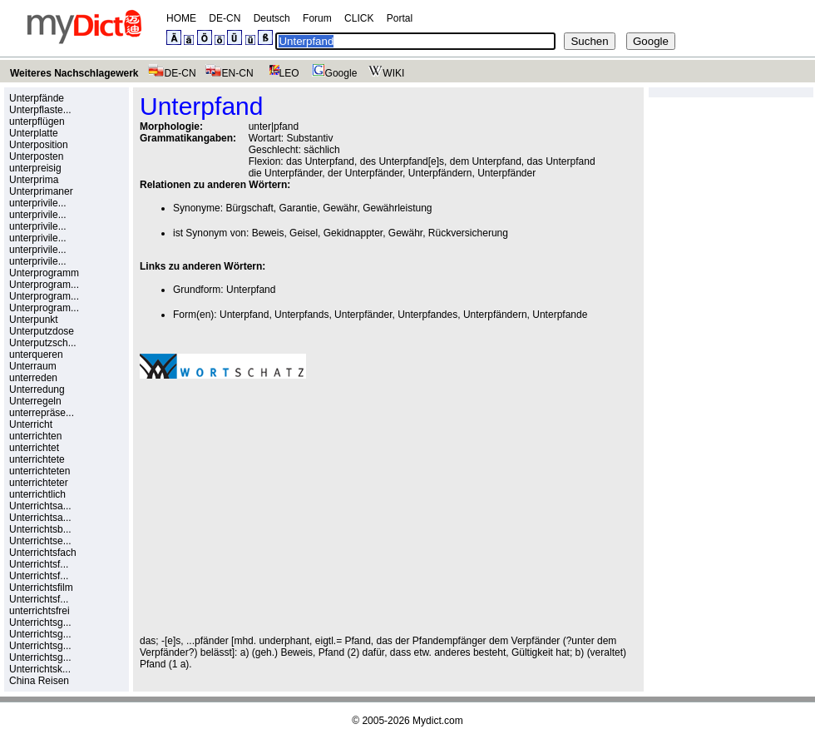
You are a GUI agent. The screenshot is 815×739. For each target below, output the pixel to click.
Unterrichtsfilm (41, 587)
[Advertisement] (279, 506)
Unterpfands (301, 314)
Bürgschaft (249, 208)
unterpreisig (35, 168)
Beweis (268, 233)
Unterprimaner (41, 191)
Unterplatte (33, 133)
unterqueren (36, 354)
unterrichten (35, 436)
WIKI (384, 73)
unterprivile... (38, 203)
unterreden (33, 378)
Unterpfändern (495, 314)
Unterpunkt (33, 319)
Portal (399, 18)
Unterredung (37, 389)
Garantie (298, 208)
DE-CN (224, 18)
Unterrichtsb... (40, 529)
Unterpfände (36, 98)
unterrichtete (37, 459)
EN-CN (229, 73)
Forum (317, 18)
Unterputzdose (41, 331)
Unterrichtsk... (40, 669)
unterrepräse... (41, 413)
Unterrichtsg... (40, 622)
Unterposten (36, 156)
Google (333, 73)
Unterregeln (35, 401)
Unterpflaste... (40, 110)
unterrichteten (39, 471)
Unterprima (33, 180)
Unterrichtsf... (38, 564)
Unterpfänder (363, 314)
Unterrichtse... (40, 541)
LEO (280, 73)
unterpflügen (37, 121)
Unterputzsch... (43, 343)
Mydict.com (437, 721)
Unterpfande (559, 314)
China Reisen (39, 681)
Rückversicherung (468, 233)
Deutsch (272, 18)
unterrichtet (34, 448)
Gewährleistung (397, 208)
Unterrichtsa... (40, 506)
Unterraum (33, 366)
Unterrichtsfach (43, 552)
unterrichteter (38, 483)
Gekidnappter (353, 233)
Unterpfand (250, 289)
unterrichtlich (37, 494)
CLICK (358, 18)
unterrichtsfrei (39, 611)
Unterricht (30, 424)
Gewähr (340, 208)
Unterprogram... (44, 284)
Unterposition (38, 145)
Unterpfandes (427, 314)
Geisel (303, 233)
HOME (181, 18)
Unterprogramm (44, 273)
